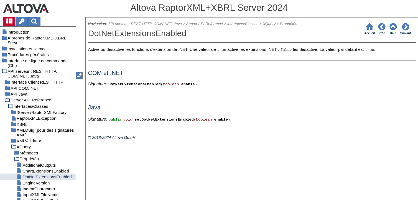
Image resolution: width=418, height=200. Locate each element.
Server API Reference (204, 24)
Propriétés (288, 24)
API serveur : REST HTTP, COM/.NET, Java (145, 24)
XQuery (269, 24)
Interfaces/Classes (242, 24)
